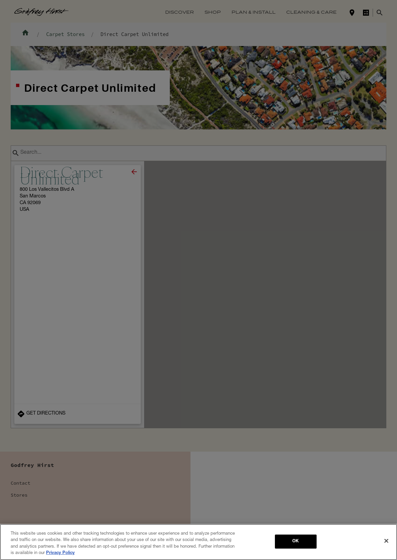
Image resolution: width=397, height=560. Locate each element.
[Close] (386, 541)
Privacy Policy (60, 554)
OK (295, 542)
